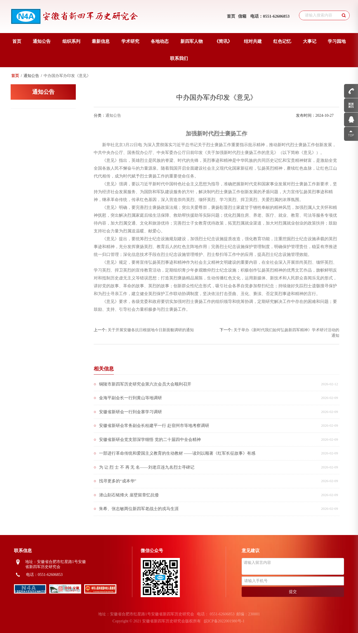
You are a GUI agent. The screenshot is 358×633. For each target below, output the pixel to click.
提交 (293, 592)
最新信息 (101, 41)
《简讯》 (223, 41)
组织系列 (71, 41)
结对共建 (253, 41)
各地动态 (160, 41)
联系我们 (179, 58)
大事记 (309, 41)
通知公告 (42, 41)
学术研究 (130, 41)
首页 (231, 16)
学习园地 (337, 41)
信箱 (242, 16)
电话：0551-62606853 (269, 16)
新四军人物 (191, 41)
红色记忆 (282, 41)
